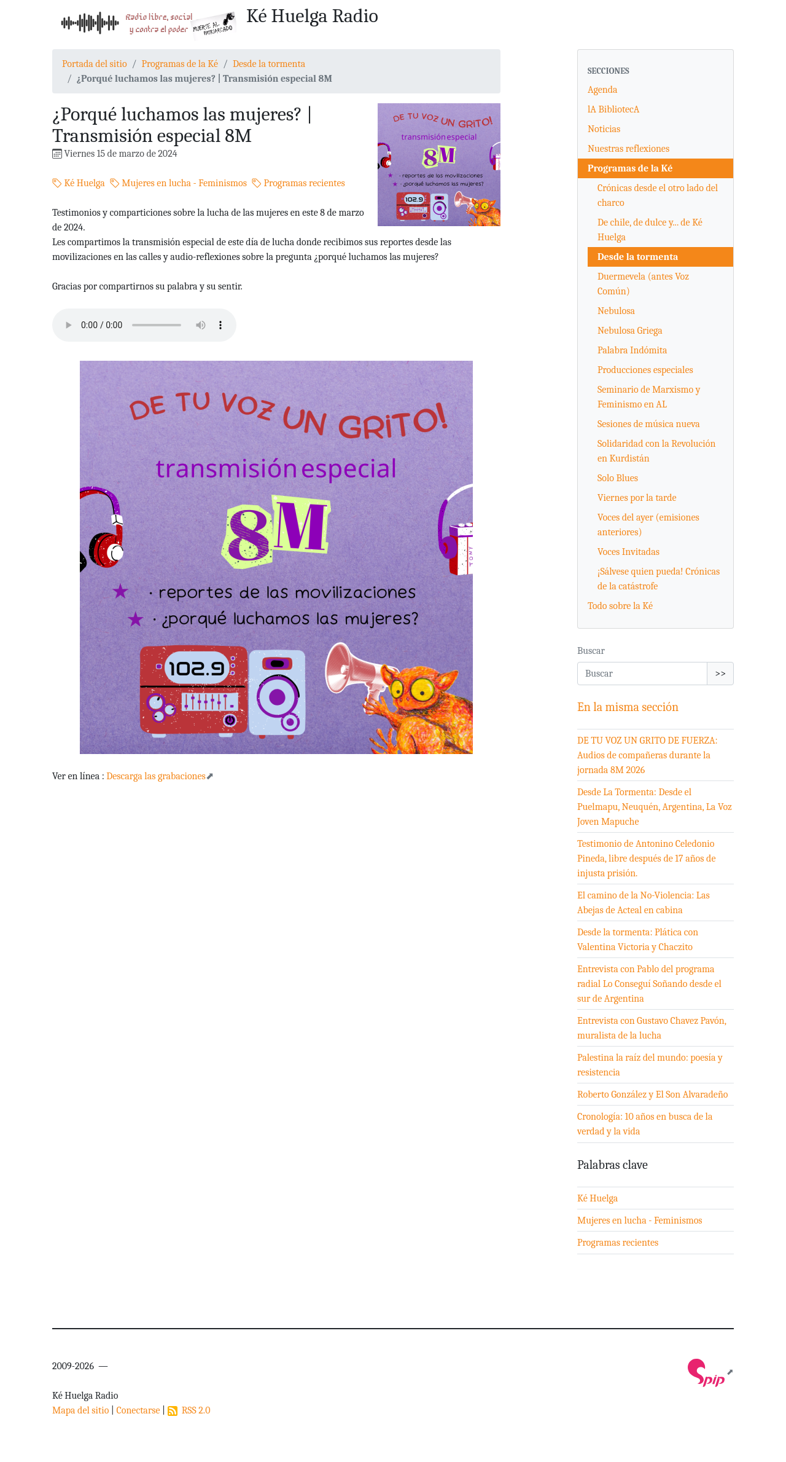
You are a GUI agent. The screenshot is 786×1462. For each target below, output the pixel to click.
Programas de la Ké (179, 63)
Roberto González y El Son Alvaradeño (652, 1094)
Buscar (591, 650)
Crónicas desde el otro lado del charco (657, 195)
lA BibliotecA (613, 109)
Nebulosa (616, 310)
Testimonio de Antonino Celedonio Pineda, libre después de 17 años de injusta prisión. (646, 858)
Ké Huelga (78, 183)
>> (720, 673)
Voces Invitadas (628, 551)
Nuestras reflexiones (628, 148)
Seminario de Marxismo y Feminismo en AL (648, 397)
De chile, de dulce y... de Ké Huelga (649, 230)
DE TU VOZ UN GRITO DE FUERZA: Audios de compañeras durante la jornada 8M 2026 (647, 755)
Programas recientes (298, 183)
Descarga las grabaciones (156, 776)
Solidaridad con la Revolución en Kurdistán (656, 451)
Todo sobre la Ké (620, 605)
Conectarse (138, 1410)
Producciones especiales (645, 369)
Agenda (603, 89)
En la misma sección (628, 707)
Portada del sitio (94, 63)
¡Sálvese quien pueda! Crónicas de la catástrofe (658, 579)
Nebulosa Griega (630, 330)
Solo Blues (617, 478)
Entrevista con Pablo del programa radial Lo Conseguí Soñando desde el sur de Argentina (649, 984)
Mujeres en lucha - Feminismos (178, 183)
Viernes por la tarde (637, 497)
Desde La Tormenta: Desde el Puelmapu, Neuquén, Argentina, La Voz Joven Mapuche (654, 807)
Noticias (604, 129)
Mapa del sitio (80, 1410)
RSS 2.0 (189, 1410)
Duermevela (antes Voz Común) (643, 284)
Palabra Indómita (632, 350)
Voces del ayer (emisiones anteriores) (648, 525)
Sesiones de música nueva (648, 424)
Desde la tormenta (269, 63)
